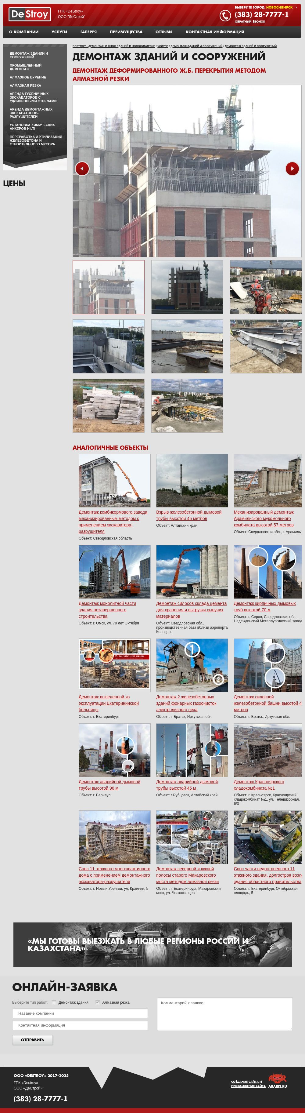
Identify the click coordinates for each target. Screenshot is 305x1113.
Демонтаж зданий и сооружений (196, 46)
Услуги (59, 32)
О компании (23, 32)
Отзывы (164, 32)
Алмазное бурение (28, 77)
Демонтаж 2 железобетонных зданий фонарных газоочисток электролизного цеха (186, 703)
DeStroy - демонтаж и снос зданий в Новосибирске (114, 46)
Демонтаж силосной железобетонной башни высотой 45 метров (269, 703)
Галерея (89, 32)
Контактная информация (215, 32)
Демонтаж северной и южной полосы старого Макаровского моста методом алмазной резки (187, 875)
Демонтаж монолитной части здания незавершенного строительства (107, 610)
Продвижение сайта (248, 1086)
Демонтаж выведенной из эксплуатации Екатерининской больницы (109, 703)
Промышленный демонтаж (25, 67)
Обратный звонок (250, 22)
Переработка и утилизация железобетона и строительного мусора (36, 140)
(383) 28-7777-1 (262, 14)
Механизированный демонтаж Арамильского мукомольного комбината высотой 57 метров (264, 518)
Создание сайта (245, 1082)
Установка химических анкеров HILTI (32, 126)
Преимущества (126, 32)
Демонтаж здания (70, 1002)
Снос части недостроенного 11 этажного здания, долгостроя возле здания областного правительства (269, 875)
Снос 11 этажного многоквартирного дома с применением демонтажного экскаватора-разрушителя (114, 875)
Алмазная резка (25, 85)
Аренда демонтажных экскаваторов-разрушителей (31, 112)
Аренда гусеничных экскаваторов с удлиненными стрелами (33, 97)
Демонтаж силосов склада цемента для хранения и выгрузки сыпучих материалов (191, 610)
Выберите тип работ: (30, 1002)
